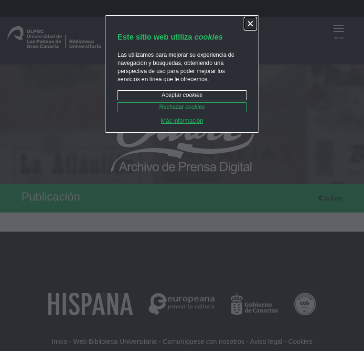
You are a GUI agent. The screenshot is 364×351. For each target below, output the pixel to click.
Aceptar (181, 95)
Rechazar (181, 107)
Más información (182, 120)
